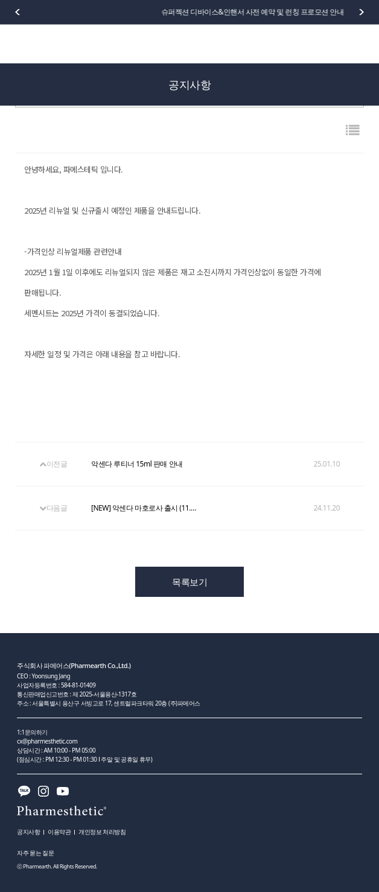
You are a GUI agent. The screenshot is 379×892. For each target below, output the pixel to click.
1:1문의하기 (32, 732)
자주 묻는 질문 (35, 853)
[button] (361, 12)
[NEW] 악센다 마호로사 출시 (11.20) (145, 508)
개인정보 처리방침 (102, 831)
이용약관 (59, 831)
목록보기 (189, 582)
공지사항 (28, 831)
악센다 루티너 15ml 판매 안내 (137, 464)
